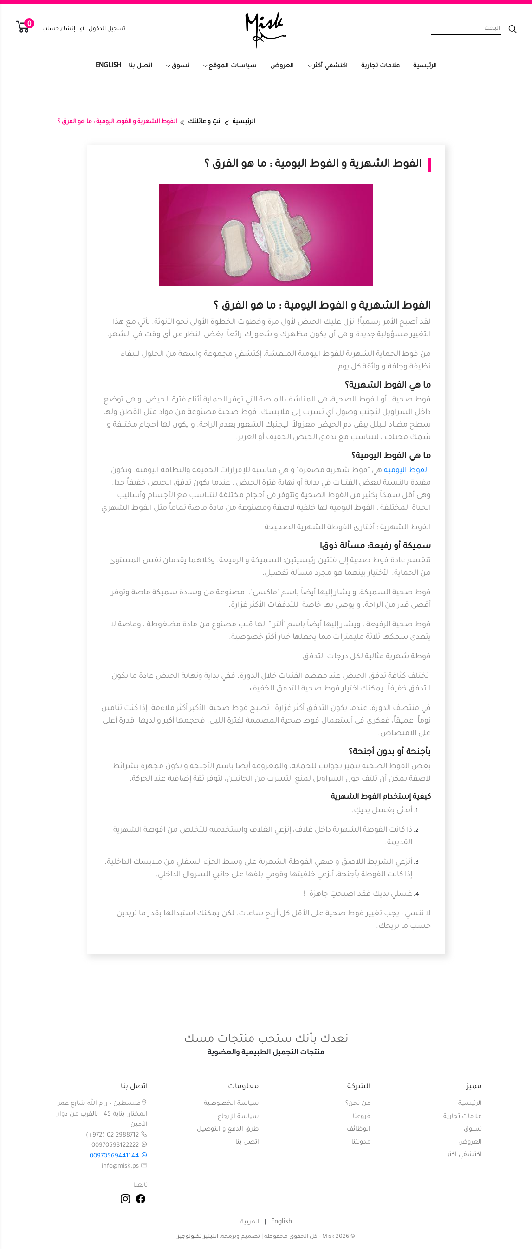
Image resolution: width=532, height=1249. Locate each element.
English (108, 65)
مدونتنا (360, 1142)
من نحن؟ (357, 1103)
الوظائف (358, 1129)
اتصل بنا (140, 66)
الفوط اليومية (406, 471)
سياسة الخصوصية (231, 1103)
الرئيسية (425, 66)
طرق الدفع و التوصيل (228, 1129)
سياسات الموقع (232, 66)
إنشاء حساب (58, 29)
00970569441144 (119, 1156)
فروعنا (361, 1116)
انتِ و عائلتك (204, 122)
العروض (282, 66)
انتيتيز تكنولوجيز (197, 1237)
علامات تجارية (380, 66)
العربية (250, 1222)
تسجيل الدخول (107, 29)
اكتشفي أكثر (330, 66)
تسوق (180, 66)
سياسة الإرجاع (238, 1116)
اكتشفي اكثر (464, 1154)
